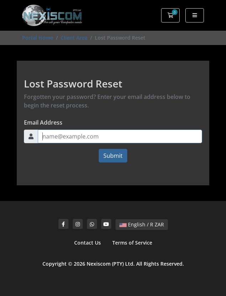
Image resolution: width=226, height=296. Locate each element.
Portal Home (37, 37)
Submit (113, 156)
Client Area (74, 37)
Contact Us (87, 242)
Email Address (43, 122)
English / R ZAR (141, 224)
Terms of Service (132, 242)
